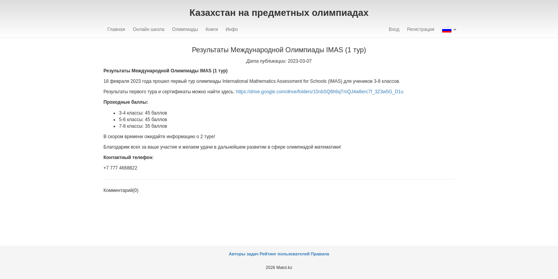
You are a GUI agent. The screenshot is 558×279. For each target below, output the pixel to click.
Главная (116, 29)
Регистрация (420, 29)
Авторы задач (244, 254)
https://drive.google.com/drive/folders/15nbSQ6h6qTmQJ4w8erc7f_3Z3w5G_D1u (319, 91)
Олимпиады (185, 29)
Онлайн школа (148, 29)
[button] (449, 29)
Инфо (232, 29)
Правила (320, 254)
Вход (394, 29)
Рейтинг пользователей (285, 254)
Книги (212, 29)
